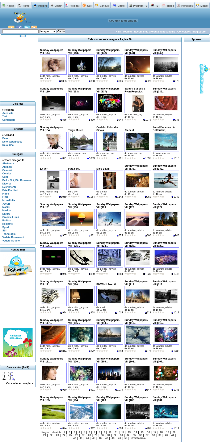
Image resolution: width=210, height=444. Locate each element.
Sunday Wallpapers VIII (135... (164, 90)
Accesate (7, 113)
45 (93, 438)
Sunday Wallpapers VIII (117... (51, 322)
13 (129, 432)
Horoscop (187, 5)
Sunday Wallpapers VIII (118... (164, 283)
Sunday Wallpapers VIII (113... (136, 322)
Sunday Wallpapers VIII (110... (79, 360)
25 (70, 435)
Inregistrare (199, 31)
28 (89, 435)
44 (87, 438)
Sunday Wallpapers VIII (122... (164, 244)
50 (126, 438)
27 (83, 435)
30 (102, 435)
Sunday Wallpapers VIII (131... (51, 206)
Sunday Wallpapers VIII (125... (79, 244)
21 (44, 435)
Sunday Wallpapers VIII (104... (79, 399)
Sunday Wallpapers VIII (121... (51, 283)
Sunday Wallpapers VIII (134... (51, 129)
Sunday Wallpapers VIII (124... (107, 244)
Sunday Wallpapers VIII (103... (107, 399)
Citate (121, 5)
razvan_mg (136, 114)
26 (76, 435)
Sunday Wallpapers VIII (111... (51, 360)
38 (153, 435)
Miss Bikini (103, 168)
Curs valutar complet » (19, 383)
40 (166, 435)
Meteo (204, 5)
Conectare (183, 31)
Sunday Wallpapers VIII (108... (136, 360)
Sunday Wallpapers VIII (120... (79, 283)
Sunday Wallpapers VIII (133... (136, 167)
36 (140, 435)
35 (134, 435)
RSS (118, 31)
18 (161, 432)
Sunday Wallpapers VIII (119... (136, 283)
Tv (156, 5)
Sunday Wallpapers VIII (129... (107, 206)
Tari (4, 116)
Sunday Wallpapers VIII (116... (79, 322)
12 (122, 432)
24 (64, 435)
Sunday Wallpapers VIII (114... (107, 322)
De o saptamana (12, 141)
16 (148, 432)
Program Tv (140, 5)
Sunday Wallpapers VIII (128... (136, 206)
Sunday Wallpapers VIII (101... (164, 399)
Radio (170, 5)
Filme (26, 5)
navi (104, 191)
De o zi (6, 138)
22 (51, 435)
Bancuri (104, 5)
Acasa (10, 5)
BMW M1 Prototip (106, 284)
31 (108, 435)
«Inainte (56, 432)
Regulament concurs (162, 31)
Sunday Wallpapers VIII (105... (51, 399)
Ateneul (129, 130)
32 (115, 435)
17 (155, 432)
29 (95, 435)
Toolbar (127, 31)
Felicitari (75, 5)
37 (147, 435)
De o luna (8, 145)
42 (74, 438)
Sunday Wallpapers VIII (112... (164, 322)
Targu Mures (75, 130)
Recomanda (141, 31)
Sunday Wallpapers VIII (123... (136, 244)
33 (121, 435)
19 (167, 432)
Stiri (89, 5)
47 (106, 438)
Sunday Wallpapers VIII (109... (107, 360)
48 (113, 438)
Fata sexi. (74, 168)
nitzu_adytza (53, 76)
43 (81, 438)
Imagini (42, 5)
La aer (43, 168)
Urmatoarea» (138, 438)
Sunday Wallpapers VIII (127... (164, 206)
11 (116, 432)
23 (57, 435)
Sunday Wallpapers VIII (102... (136, 399)
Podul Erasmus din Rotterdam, (164, 129)
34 (127, 435)
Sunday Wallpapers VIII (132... (164, 167)
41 (172, 435)
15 (142, 432)
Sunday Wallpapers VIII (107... (164, 360)
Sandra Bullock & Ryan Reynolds (135, 90)
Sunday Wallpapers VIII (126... (51, 244)
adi (103, 307)
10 (110, 432)
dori (76, 191)
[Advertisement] (17, 302)
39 (160, 435)
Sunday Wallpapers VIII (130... (79, 206)
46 (100, 438)
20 (174, 432)
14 (135, 432)
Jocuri (58, 5)
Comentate (8, 119)
